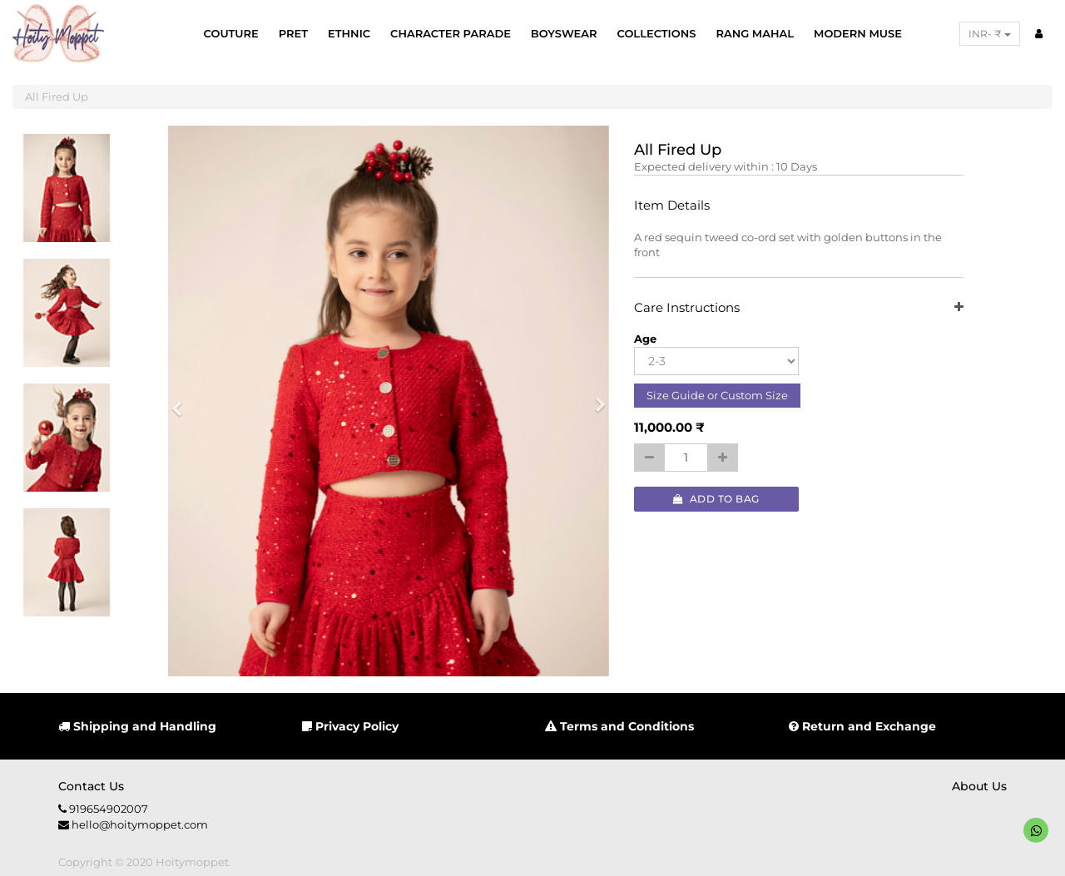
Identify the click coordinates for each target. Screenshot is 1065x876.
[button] (182, 401)
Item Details (672, 206)
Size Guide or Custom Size (717, 395)
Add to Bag (716, 498)
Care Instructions (799, 308)
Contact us (91, 786)
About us (979, 786)
